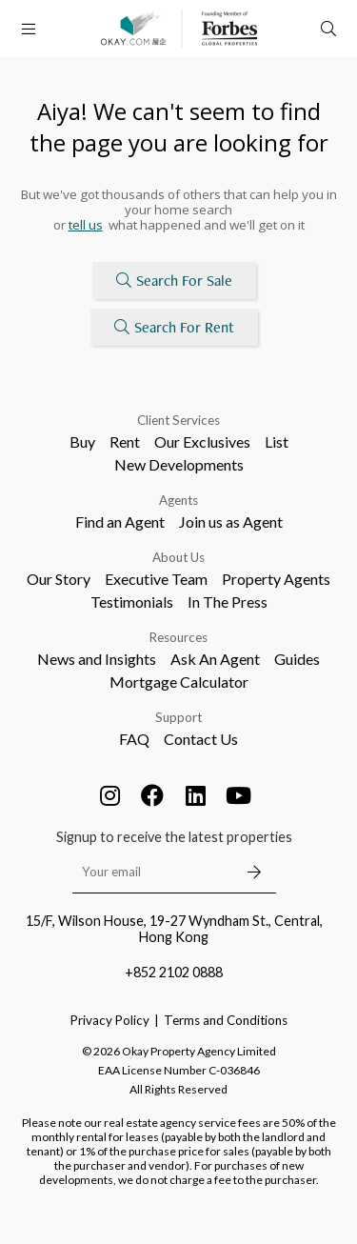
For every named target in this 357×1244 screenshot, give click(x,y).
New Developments (179, 464)
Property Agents (276, 579)
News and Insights (96, 659)
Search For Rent (174, 327)
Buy (82, 441)
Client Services (178, 420)
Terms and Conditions (226, 1020)
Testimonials (131, 601)
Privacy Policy (109, 1020)
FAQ (134, 739)
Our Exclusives (202, 441)
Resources (178, 637)
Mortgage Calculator (178, 681)
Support (178, 717)
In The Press (228, 601)
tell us (86, 224)
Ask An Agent (215, 659)
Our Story (58, 579)
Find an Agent (120, 521)
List (276, 441)
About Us (178, 557)
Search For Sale (174, 281)
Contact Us (201, 739)
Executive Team (156, 579)
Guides (297, 659)
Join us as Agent (231, 521)
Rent (124, 441)
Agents (178, 500)
